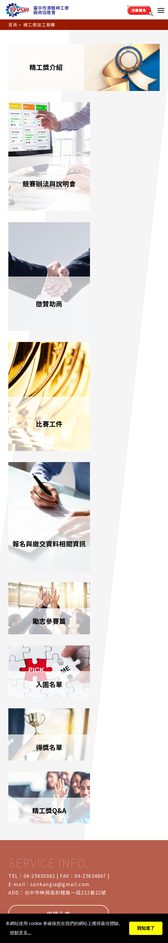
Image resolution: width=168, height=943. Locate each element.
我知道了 (146, 928)
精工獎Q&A (123, 403)
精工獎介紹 (84, 67)
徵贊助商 (123, 151)
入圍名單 (123, 345)
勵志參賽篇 (45, 345)
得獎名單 (45, 403)
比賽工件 (45, 261)
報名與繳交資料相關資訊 (123, 261)
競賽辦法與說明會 (45, 151)
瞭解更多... (20, 932)
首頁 (12, 24)
